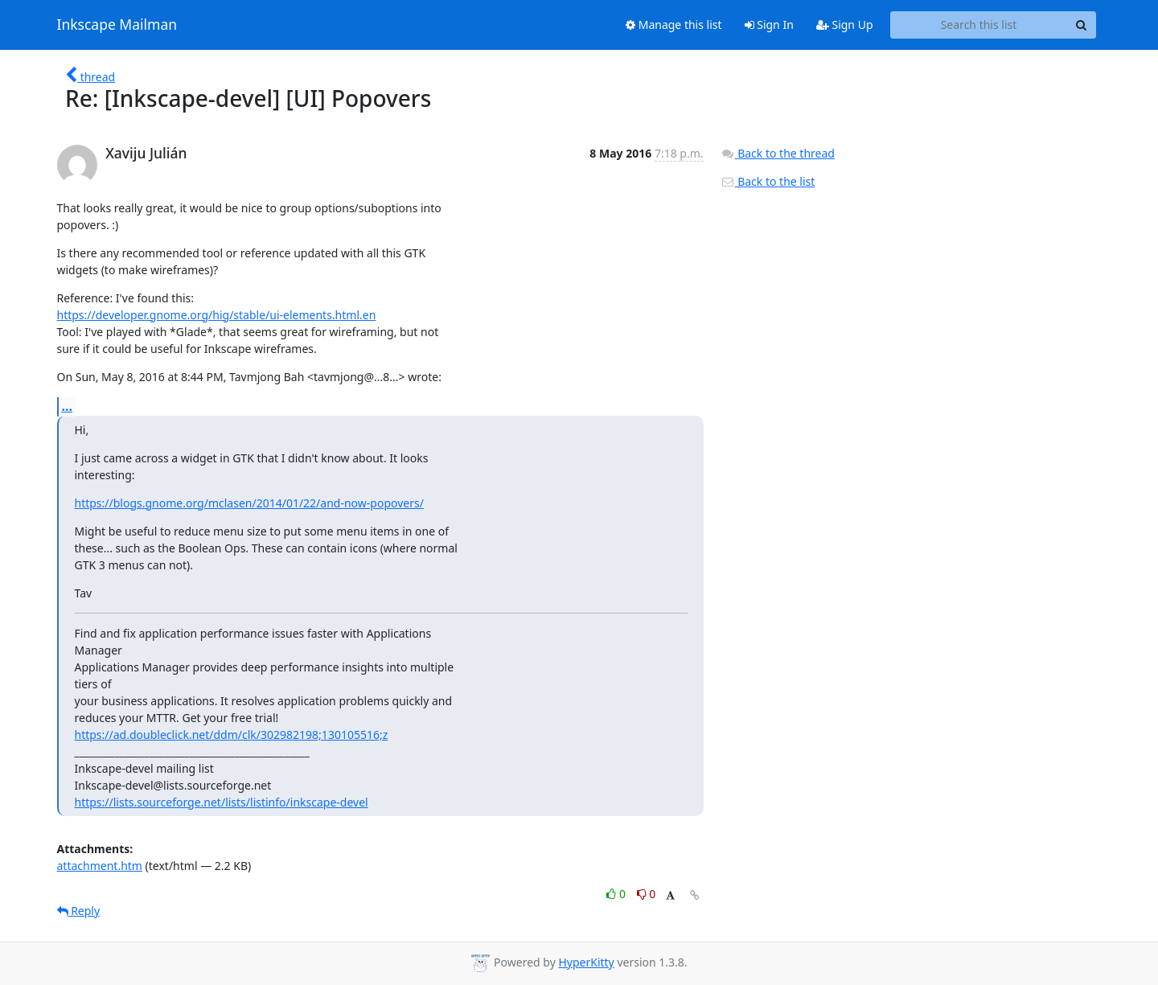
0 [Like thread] (617, 893)
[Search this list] (979, 25)
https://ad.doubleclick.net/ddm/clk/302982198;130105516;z (231, 734)
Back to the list (768, 181)
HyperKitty (586, 962)
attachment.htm (99, 865)
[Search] (1081, 25)
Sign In (769, 24)
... (67, 406)
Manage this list (674, 24)
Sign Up (844, 24)
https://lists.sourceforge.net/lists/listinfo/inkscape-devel (221, 802)
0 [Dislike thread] (646, 893)
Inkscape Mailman (117, 25)
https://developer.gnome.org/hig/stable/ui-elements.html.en (216, 314)
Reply (79, 910)
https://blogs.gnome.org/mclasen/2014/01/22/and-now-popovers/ (249, 503)
